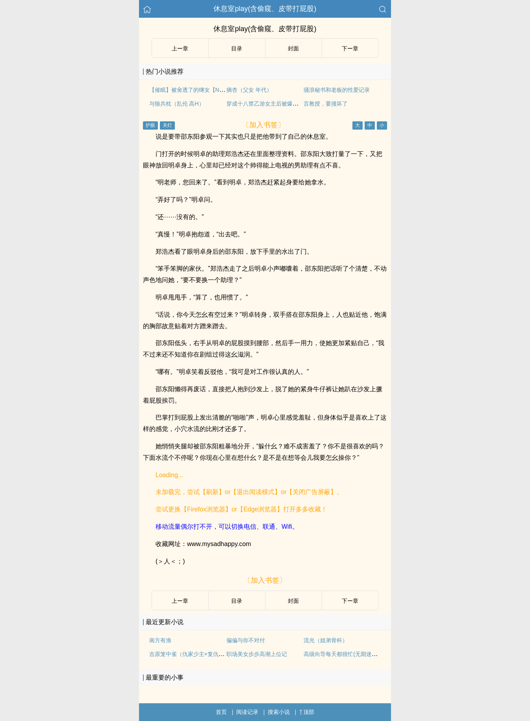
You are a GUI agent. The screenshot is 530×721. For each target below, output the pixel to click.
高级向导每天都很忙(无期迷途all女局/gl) (352, 654)
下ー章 (350, 48)
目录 (236, 48)
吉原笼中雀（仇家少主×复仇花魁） (192, 654)
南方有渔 (160, 640)
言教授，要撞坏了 (326, 103)
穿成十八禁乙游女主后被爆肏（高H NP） (277, 103)
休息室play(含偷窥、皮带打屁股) (264, 9)
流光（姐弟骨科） (326, 640)
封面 (293, 48)
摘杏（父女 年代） (249, 90)
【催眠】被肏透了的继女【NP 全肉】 (195, 90)
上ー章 (180, 48)
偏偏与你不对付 (245, 640)
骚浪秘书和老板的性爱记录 (337, 90)
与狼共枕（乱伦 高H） (176, 103)
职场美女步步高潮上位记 (256, 654)
